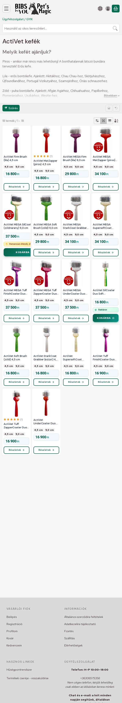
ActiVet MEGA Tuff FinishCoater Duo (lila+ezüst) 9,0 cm (15, 294)
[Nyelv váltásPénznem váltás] (100, 8)
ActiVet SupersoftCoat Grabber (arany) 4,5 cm (75, 361)
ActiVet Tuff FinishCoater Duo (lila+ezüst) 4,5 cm (104, 361)
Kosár (10, 638)
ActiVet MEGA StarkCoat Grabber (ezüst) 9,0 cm (75, 227)
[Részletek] (16, 188)
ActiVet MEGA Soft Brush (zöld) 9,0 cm (45, 227)
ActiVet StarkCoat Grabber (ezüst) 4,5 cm (45, 361)
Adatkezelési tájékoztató (80, 624)
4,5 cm (8, 166)
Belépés (12, 617)
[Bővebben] (111, 95)
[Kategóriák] (6, 8)
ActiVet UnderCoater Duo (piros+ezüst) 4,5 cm (44, 427)
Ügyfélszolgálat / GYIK (17, 19)
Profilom (12, 631)
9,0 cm (20, 166)
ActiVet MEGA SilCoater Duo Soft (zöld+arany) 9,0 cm (24, 227)
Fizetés (68, 631)
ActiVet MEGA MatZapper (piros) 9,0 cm (104, 158)
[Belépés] (108, 8)
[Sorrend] (116, 120)
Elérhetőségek (73, 645)
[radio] (97, 120)
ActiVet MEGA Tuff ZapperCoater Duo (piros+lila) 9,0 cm (45, 294)
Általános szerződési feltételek (83, 617)
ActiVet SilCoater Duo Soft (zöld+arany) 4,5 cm (105, 294)
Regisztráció (14, 624)
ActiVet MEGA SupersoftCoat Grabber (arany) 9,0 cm (105, 227)
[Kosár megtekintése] (116, 8)
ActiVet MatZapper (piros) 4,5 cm (45, 162)
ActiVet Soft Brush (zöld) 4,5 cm (15, 361)
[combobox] (61, 28)
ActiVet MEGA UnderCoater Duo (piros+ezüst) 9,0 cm (74, 294)
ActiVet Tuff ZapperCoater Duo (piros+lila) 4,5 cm (15, 431)
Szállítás (69, 638)
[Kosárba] (26, 255)
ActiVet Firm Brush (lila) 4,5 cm (15, 158)
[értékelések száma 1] (43, 156)
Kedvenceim (14, 645)
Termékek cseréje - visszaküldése (28, 678)
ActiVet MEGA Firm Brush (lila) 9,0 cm (75, 158)
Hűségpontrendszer (19, 669)
